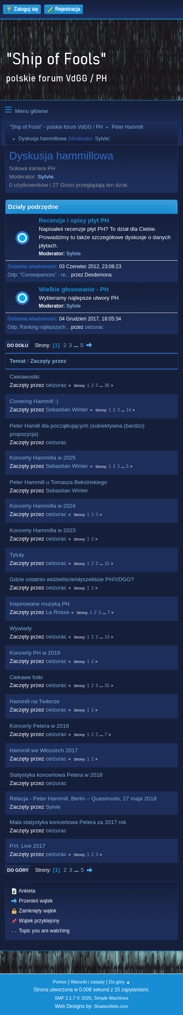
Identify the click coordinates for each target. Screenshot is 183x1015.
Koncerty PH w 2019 (35, 653)
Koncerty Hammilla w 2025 (43, 458)
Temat (17, 361)
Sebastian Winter (67, 409)
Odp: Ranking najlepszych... (39, 327)
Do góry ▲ (119, 981)
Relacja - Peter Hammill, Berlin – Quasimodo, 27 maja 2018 (83, 798)
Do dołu (17, 345)
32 (107, 685)
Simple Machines (111, 997)
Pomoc (60, 981)
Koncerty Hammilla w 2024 (43, 506)
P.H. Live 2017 (27, 846)
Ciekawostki (24, 377)
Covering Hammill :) (34, 401)
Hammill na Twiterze (35, 701)
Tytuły (17, 555)
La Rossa (57, 612)
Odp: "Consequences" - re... (39, 275)
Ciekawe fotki (26, 677)
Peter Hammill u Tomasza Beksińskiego (58, 482)
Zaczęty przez (48, 361)
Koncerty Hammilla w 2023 (43, 530)
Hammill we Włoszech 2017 (44, 750)
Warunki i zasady (88, 981)
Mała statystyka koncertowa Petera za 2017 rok (68, 822)
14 (128, 410)
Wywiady (21, 628)
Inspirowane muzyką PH (40, 604)
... (77, 345)
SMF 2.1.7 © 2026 (73, 997)
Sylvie (101, 139)
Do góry (18, 870)
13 (107, 637)
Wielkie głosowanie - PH (74, 289)
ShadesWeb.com (111, 1006)
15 (107, 563)
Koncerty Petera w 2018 (39, 726)
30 (107, 385)
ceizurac (94, 327)
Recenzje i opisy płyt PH (74, 220)
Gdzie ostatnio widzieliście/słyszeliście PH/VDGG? (72, 579)
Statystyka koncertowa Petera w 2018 (56, 775)
